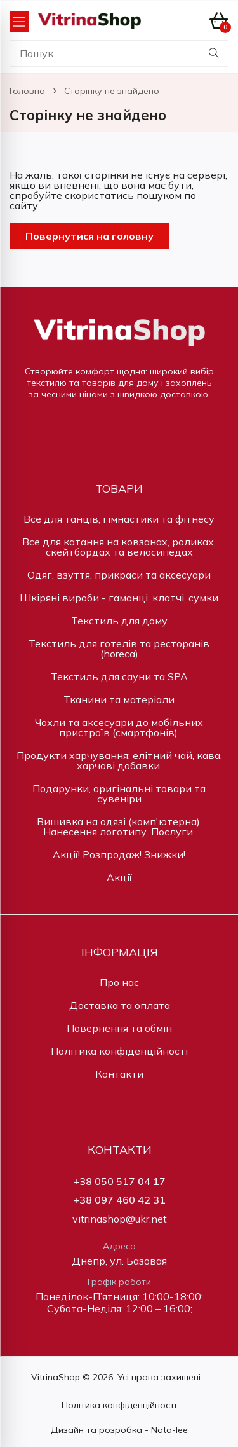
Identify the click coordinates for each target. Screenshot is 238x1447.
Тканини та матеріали (119, 699)
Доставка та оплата (119, 1005)
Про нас (119, 982)
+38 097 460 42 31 (119, 1200)
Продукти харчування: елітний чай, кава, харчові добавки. (119, 760)
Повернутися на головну (89, 236)
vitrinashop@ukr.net (119, 1219)
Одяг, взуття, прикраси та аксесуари (119, 575)
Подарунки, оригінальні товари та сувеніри (119, 793)
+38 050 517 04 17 (119, 1182)
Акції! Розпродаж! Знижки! (119, 854)
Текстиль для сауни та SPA (119, 676)
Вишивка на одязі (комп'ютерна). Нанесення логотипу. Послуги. (119, 826)
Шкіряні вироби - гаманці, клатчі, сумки (119, 598)
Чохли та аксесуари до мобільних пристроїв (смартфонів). (119, 727)
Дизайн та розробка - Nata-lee (119, 1429)
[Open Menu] (19, 21)
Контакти (119, 1074)
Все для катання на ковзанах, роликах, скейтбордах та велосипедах (119, 547)
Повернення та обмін (119, 1028)
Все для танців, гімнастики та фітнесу (119, 519)
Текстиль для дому (119, 620)
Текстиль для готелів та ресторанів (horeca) (119, 648)
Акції (119, 877)
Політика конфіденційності (119, 1051)
